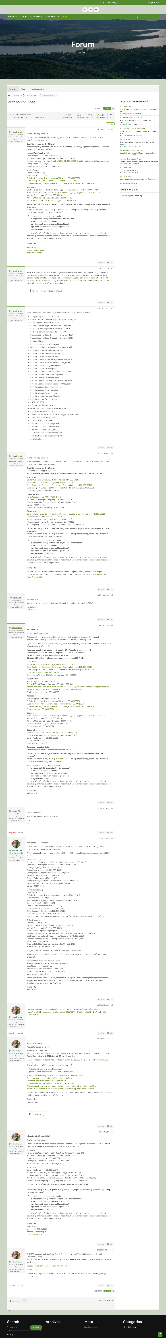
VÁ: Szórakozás (125, 107)
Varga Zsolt (126, 183)
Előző (107, 108)
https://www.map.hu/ (36, 253)
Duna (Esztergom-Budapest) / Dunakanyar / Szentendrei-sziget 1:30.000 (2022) (59, 485)
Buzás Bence (127, 146)
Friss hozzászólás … (38, 89)
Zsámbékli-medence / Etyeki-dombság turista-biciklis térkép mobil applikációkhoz (60, 1088)
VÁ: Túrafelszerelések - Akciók (131, 117)
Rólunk (24, 17)
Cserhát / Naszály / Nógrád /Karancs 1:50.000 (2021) (48, 723)
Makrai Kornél (28, 117)
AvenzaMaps (103, 1060)
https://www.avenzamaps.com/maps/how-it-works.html (50, 1071)
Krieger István (12, 833)
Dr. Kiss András (127, 135)
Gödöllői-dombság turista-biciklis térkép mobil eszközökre (51, 1083)
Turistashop (32, 1269)
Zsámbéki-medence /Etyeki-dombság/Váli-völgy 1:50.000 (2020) (53, 178)
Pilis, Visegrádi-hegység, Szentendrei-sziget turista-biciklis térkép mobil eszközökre (61, 1086)
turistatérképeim (80, 637)
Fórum (65, 17)
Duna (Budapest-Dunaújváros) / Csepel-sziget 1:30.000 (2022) (52, 181)
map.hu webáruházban (61, 209)
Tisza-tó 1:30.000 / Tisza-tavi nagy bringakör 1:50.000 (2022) (51, 482)
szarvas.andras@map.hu (37, 250)
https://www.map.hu (35, 1234)
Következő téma (105, 1300)
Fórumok (12, 89)
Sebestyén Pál (127, 113)
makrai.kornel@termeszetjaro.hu (95, 280)
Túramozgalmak (52, 17)
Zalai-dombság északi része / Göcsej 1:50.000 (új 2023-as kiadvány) (54, 689)
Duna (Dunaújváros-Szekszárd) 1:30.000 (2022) (46, 672)
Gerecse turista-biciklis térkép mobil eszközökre (46, 1081)
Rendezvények (36, 17)
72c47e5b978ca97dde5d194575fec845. (47, 291)
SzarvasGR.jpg (36, 1114)
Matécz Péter (17, 811)
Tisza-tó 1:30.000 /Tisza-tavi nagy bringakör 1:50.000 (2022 (51, 200)
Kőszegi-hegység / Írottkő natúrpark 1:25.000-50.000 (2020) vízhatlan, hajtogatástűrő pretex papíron (68, 161)
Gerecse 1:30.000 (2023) (37, 743)
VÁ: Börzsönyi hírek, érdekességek (132, 128)
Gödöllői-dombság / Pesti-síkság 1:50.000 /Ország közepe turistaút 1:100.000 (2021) (61, 706)
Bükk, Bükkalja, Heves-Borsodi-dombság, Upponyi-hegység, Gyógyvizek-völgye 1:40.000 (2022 (65, 192)
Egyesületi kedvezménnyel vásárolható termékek (47, 1266)
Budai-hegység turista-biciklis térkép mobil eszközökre (49, 1078)
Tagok (23, 89)
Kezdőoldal (13, 17)
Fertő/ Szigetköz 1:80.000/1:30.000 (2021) (44, 155)
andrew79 (17, 597)
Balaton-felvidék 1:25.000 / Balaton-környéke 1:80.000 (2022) (52, 732)
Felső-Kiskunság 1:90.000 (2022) (40, 709)
